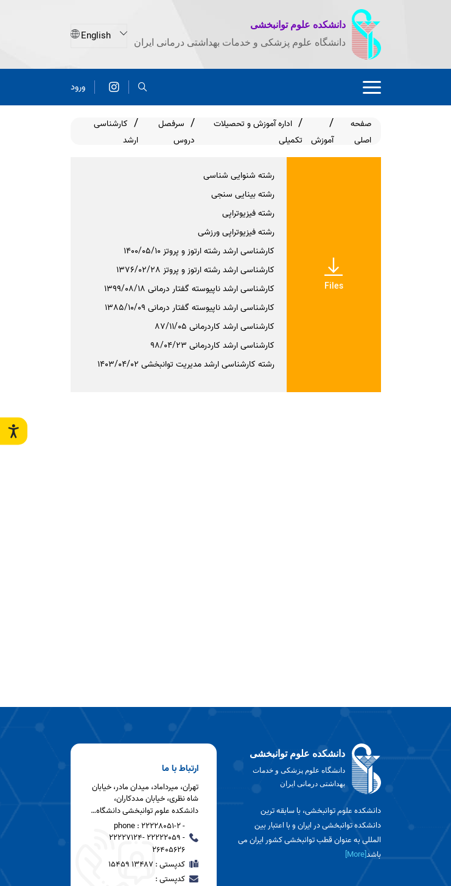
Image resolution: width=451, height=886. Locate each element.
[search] (142, 86)
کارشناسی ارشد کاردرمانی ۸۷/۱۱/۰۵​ (214, 327)
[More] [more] (355, 854)
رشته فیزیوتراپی (248, 213)
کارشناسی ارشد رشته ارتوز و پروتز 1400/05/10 (199, 251)
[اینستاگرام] (114, 87)
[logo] (308, 769)
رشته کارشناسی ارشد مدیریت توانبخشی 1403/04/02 (185, 364)
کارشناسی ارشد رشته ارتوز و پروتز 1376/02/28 (195, 270)
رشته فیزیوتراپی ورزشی (236, 232)
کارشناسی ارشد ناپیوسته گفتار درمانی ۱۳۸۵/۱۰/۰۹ (189, 308)
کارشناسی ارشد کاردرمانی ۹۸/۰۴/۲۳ (212, 346)
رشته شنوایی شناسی (238, 176)
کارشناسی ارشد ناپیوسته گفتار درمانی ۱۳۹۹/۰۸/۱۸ (189, 289)
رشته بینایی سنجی (242, 195)
